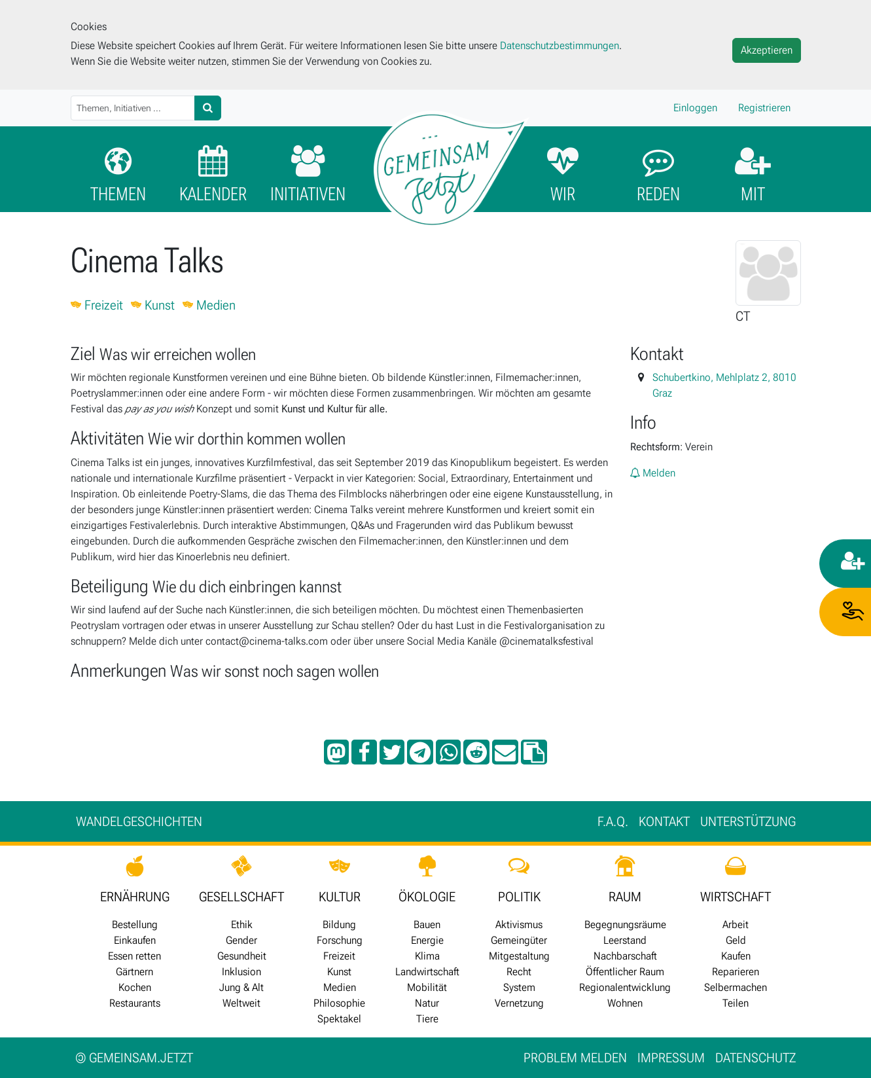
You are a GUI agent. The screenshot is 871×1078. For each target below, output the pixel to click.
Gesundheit (241, 956)
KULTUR (340, 897)
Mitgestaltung (519, 956)
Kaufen (736, 956)
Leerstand (625, 940)
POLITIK (519, 897)
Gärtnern (134, 971)
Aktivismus (518, 924)
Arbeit (735, 924)
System (519, 987)
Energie (427, 940)
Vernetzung (519, 1003)
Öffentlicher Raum (625, 971)
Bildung (339, 924)
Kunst (153, 305)
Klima (427, 956)
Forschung (340, 940)
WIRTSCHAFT (735, 897)
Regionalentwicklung (625, 987)
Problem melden (575, 1058)
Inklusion (241, 971)
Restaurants (134, 1003)
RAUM (625, 897)
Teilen (735, 1003)
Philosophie (339, 1003)
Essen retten (134, 956)
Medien (209, 305)
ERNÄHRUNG (134, 897)
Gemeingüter (519, 940)
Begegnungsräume (625, 924)
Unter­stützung (748, 821)
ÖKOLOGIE (427, 897)
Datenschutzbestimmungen (559, 45)
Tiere (427, 1019)
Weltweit (241, 1003)
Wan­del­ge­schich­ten (139, 821)
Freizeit (97, 305)
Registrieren (764, 107)
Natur (427, 1003)
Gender (241, 940)
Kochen (134, 987)
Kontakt (664, 821)
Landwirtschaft (427, 971)
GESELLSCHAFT (241, 897)
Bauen (427, 924)
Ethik (242, 924)
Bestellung (135, 924)
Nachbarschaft (625, 956)
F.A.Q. (612, 821)
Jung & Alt (241, 987)
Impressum (671, 1058)
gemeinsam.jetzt (134, 1058)
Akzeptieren (766, 50)
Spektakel (339, 1019)
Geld (736, 940)
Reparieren (735, 971)
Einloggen (695, 107)
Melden (652, 473)
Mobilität (427, 987)
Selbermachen (735, 987)
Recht (519, 971)
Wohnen (625, 1003)
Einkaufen (135, 940)
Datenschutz (755, 1058)
